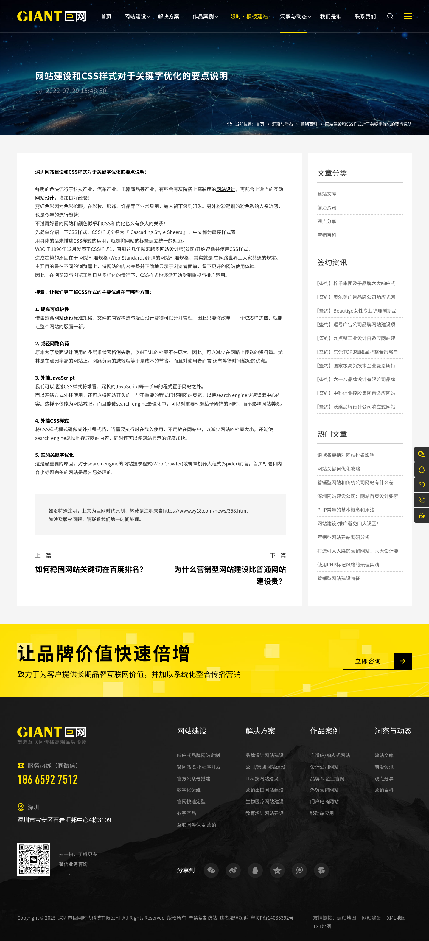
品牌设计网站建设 (264, 755)
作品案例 (203, 22)
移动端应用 (322, 812)
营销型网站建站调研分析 (343, 537)
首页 (106, 22)
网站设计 (225, 188)
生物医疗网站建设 (264, 801)
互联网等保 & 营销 (196, 824)
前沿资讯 (326, 207)
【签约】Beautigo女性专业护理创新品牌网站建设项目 (355, 317)
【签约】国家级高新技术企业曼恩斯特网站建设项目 (354, 372)
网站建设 (135, 22)
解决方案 (168, 22)
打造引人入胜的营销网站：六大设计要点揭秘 (357, 557)
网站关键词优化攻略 (338, 468)
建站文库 (326, 193)
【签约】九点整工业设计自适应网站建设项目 (354, 344)
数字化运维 (189, 789)
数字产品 (186, 812)
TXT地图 (322, 926)
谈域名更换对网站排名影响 (345, 454)
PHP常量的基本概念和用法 (345, 509)
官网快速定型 (191, 801)
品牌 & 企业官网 (327, 778)
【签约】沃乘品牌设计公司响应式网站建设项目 (354, 413)
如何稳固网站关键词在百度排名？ (91, 568)
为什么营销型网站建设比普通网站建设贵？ (230, 574)
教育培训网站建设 (264, 812)
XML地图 (396, 917)
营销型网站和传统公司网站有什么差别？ (355, 489)
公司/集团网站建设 (265, 766)
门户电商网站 (324, 801)
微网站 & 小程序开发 (199, 766)
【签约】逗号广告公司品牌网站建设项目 (354, 331)
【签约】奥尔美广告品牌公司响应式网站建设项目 (354, 303)
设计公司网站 (324, 766)
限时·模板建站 (249, 22)
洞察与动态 (293, 22)
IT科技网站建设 (262, 778)
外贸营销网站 (324, 789)
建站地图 (346, 917)
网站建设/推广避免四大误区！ (349, 523)
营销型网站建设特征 (338, 578)
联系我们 (365, 22)
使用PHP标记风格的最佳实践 (348, 564)
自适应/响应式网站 (330, 755)
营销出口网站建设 (264, 789)
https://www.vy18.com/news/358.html (205, 510)
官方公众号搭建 (193, 778)
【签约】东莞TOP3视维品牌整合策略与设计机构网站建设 (356, 358)
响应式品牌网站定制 (198, 755)
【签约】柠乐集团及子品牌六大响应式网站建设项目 (354, 289)
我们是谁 (330, 22)
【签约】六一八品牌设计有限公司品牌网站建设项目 (354, 385)
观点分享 (326, 221)
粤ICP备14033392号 (272, 917)
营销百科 (309, 124)
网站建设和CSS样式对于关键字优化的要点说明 (368, 124)
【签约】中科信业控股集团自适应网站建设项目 (354, 399)
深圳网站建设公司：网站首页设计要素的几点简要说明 (357, 502)
